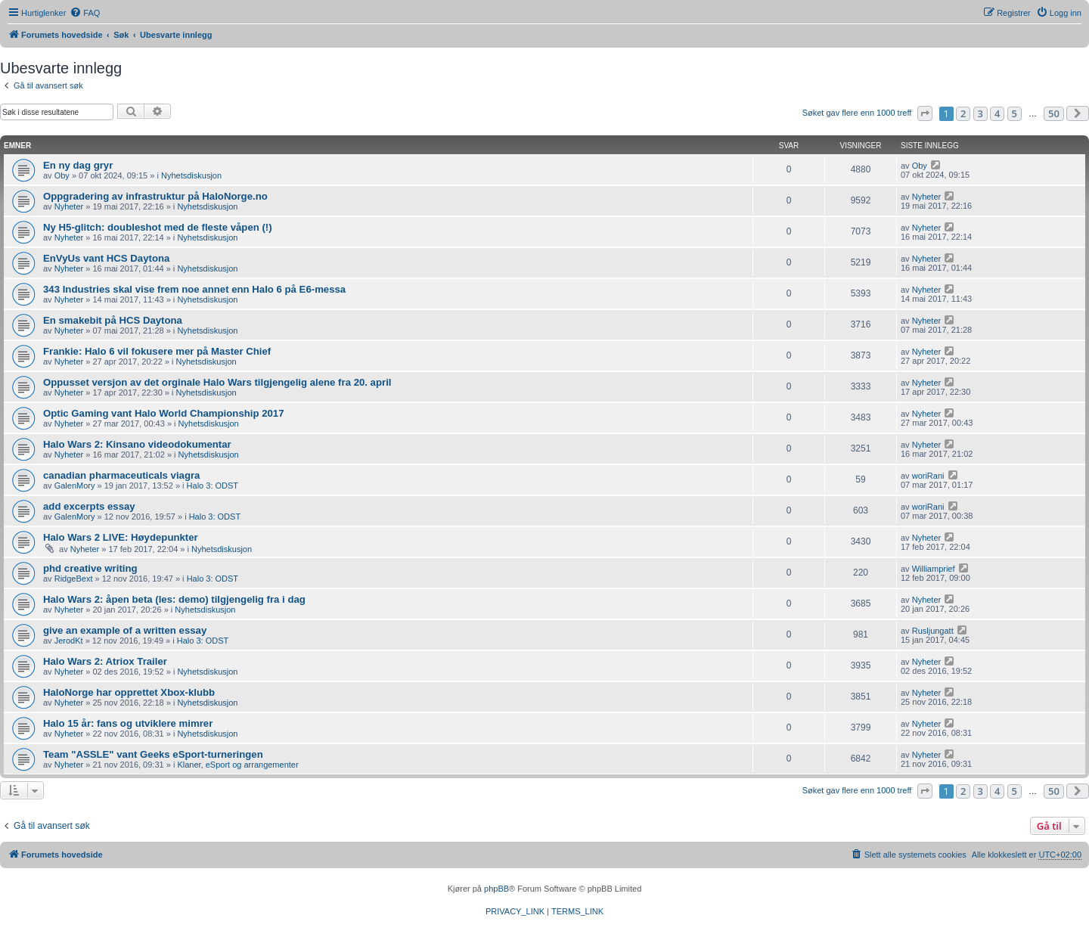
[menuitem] (85, 13)
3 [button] (980, 113)
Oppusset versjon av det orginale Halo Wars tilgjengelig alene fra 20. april (217, 382)
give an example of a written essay (124, 630)
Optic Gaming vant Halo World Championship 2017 (163, 413)
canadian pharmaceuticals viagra (121, 475)
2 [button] (963, 113)
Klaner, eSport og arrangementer (237, 764)
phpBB (496, 888)
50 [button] (1054, 113)
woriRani (928, 475)
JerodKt (68, 640)
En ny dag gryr (78, 165)
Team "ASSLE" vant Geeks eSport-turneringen (153, 754)
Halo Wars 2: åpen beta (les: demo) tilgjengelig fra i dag (174, 599)
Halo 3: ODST (212, 485)
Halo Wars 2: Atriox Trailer (105, 661)
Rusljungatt (933, 630)
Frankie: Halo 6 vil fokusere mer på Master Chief (157, 351)
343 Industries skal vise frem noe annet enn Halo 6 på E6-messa (194, 289)
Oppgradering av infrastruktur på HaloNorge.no (155, 196)
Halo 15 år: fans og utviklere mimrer (128, 723)
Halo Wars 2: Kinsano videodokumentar (137, 444)
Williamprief (933, 568)
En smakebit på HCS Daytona (112, 320)
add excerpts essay (89, 506)
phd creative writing (90, 568)
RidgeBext (73, 578)
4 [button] (997, 113)
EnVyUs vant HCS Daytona (106, 258)
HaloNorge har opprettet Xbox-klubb (129, 692)
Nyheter (69, 206)
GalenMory (74, 485)
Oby (62, 175)
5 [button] (1014, 113)
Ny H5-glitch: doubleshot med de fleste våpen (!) (157, 227)
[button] (924, 113)
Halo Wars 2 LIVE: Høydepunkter (120, 537)
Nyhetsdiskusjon (191, 175)
